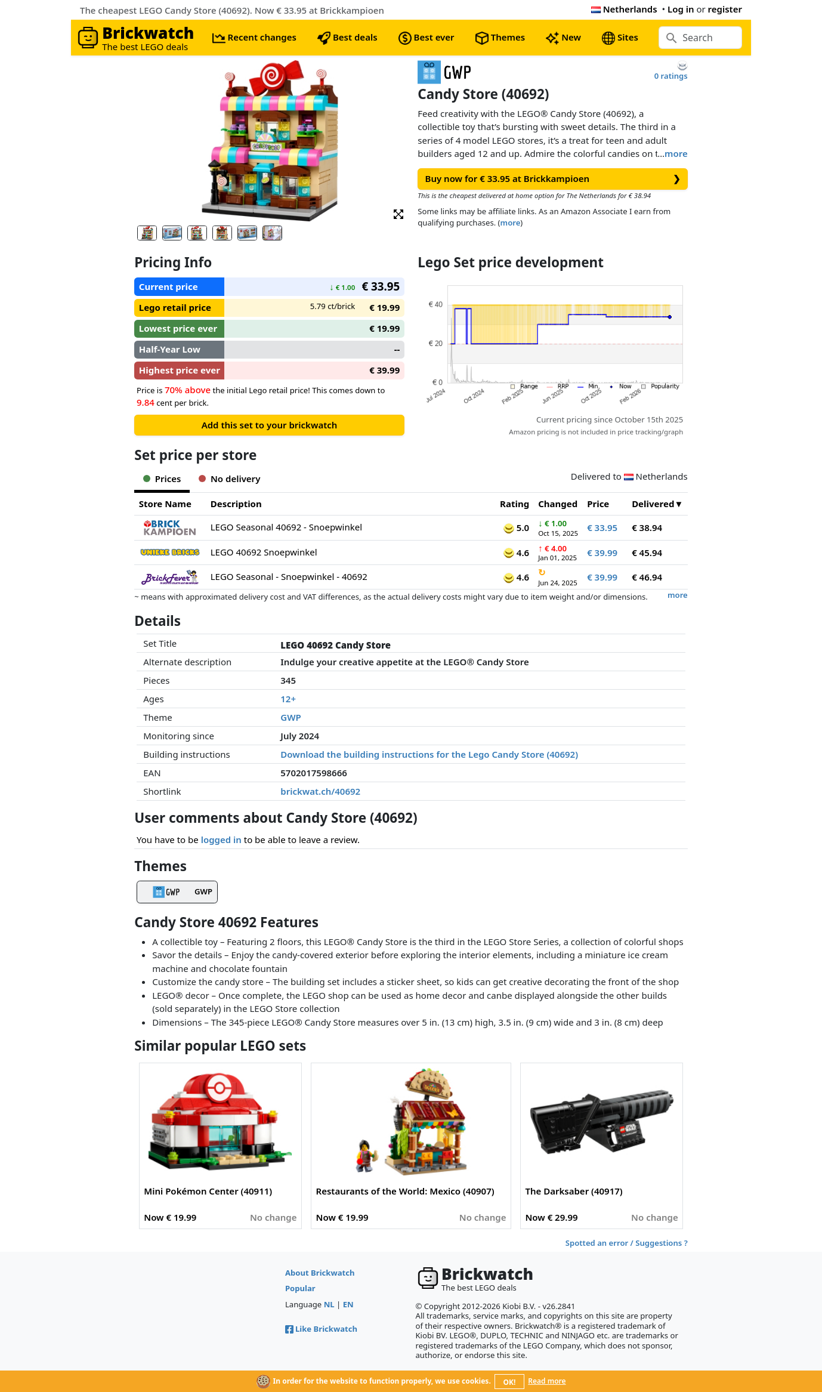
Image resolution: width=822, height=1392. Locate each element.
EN (348, 1304)
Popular (300, 1288)
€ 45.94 (647, 552)
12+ (288, 699)
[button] (398, 213)
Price (598, 504)
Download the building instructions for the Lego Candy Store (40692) (429, 754)
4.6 (516, 552)
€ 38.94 (647, 527)
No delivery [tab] (229, 478)
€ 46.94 (647, 577)
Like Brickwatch (321, 1328)
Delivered (653, 504)
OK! (509, 1382)
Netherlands (624, 9)
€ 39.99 (602, 552)
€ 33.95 (602, 527)
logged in (221, 839)
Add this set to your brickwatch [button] (270, 425)
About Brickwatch (320, 1272)
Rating (514, 504)
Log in (681, 9)
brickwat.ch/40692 (320, 791)
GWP (290, 717)
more (676, 153)
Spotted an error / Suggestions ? (626, 1242)
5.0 (516, 527)
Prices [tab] (162, 478)
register (725, 9)
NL (329, 1304)
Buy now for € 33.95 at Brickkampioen (553, 179)
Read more (546, 1381)
